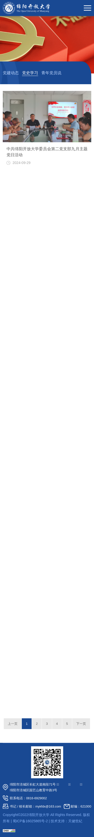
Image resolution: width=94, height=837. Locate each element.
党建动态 (11, 73)
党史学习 (30, 73)
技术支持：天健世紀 (66, 821)
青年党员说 (51, 73)
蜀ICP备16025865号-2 (30, 821)
